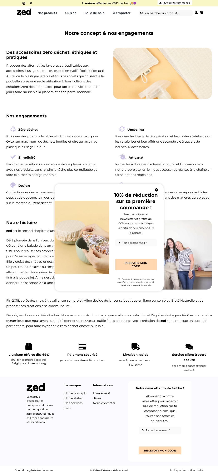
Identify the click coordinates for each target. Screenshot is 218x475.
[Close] (156, 190)
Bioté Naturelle (183, 300)
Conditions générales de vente (34, 470)
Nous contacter (104, 403)
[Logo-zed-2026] (24, 9)
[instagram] (24, 3)
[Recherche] (141, 13)
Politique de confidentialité (186, 470)
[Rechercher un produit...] (166, 13)
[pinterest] (30, 3)
